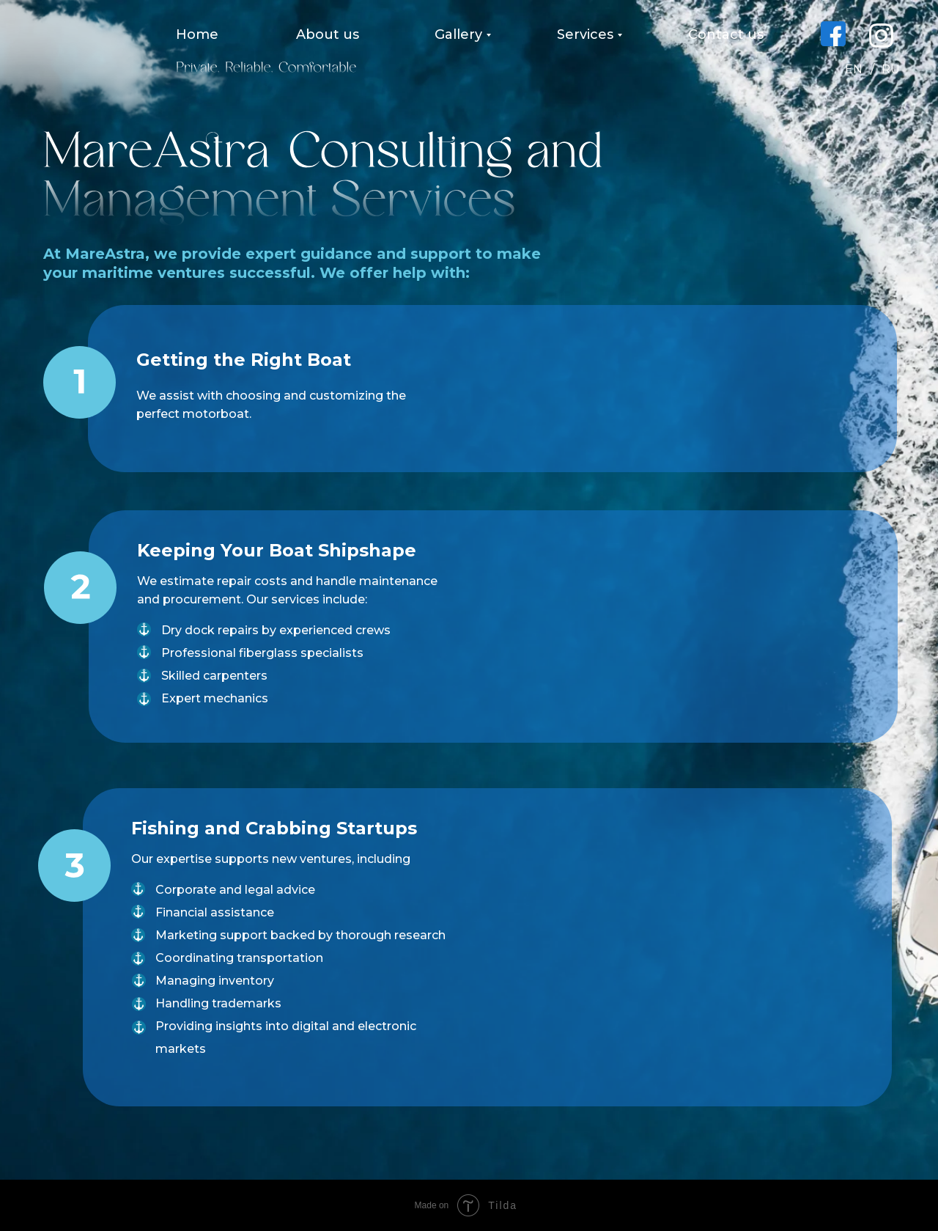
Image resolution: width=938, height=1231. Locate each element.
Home (197, 34)
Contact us (726, 34)
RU (891, 69)
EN (854, 69)
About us (327, 34)
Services (585, 34)
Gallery (458, 34)
